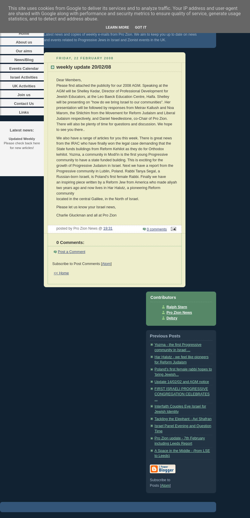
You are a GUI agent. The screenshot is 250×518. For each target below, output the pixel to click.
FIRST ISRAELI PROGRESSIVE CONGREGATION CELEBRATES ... (182, 394)
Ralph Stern (176, 307)
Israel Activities (24, 77)
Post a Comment (71, 252)
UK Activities (24, 86)
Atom (106, 264)
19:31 (108, 228)
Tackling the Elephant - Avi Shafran (182, 419)
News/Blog (24, 60)
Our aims (24, 51)
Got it (141, 27)
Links (24, 112)
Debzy (171, 318)
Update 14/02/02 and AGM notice (181, 382)
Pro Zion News (179, 313)
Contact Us (24, 103)
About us (24, 42)
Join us (23, 95)
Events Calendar (24, 68)
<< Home (61, 273)
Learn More (117, 27)
